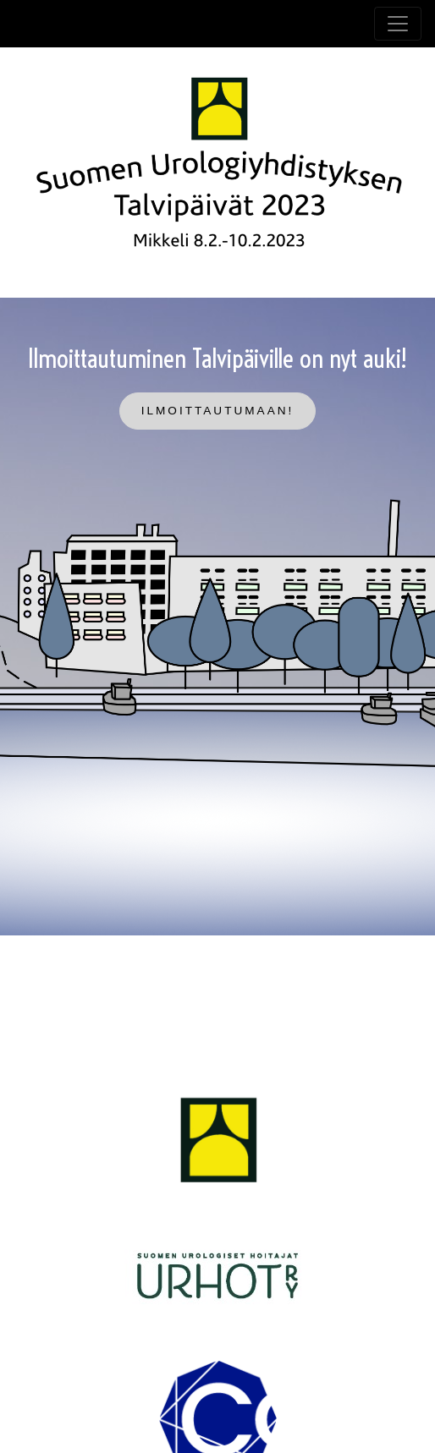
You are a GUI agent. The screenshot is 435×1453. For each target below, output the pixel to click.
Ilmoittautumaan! (218, 410)
